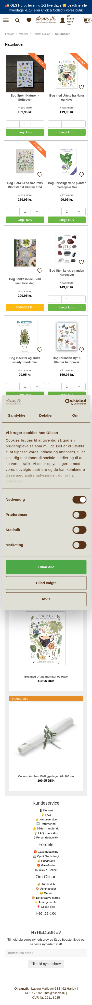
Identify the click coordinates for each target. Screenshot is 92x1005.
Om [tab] (75, 415)
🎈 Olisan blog (46, 906)
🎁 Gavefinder (46, 865)
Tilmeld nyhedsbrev (46, 964)
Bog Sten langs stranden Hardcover (67, 272)
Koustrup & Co (42, 33)
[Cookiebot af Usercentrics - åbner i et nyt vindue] (65, 402)
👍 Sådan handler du (46, 828)
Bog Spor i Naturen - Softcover (25, 97)
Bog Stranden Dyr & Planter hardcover (67, 360)
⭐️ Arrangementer (45, 902)
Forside (9, 33)
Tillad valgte (45, 583)
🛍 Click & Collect (46, 869)
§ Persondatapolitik (46, 837)
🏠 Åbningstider (46, 888)
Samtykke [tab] (16, 415)
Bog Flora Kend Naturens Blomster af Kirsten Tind (25, 185)
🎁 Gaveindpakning (46, 851)
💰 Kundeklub (46, 884)
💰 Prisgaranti (46, 860)
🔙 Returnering (45, 823)
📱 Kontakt (46, 810)
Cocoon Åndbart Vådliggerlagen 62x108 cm (46, 776)
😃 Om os (46, 893)
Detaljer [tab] (46, 415)
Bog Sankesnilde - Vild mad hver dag (25, 281)
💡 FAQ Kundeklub (46, 833)
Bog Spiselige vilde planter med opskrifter (67, 185)
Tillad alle (46, 567)
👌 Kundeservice (46, 819)
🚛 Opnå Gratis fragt (46, 856)
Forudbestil (25, 307)
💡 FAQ (46, 814)
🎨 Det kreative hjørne (46, 897)
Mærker (23, 33)
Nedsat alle (20, 698)
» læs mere (25, 107)
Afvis (46, 599)
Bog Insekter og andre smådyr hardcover (24, 360)
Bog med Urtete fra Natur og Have (66, 97)
